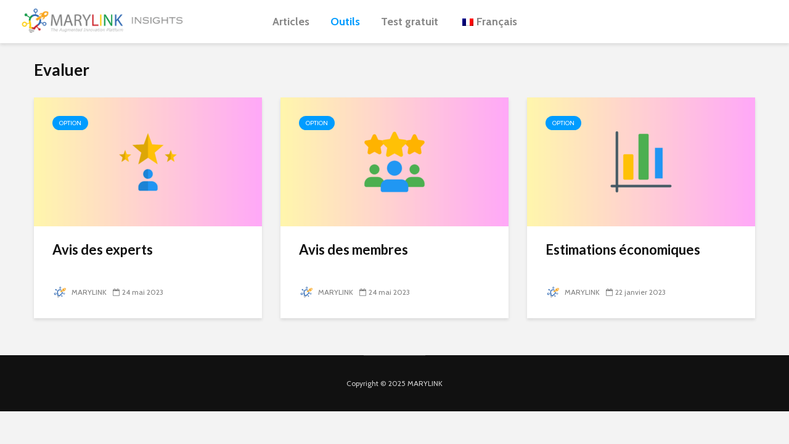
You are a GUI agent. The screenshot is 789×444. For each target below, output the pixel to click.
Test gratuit (409, 21)
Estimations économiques (623, 249)
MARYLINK (79, 292)
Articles (290, 21)
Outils (345, 21)
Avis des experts (102, 249)
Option (70, 123)
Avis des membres (353, 249)
